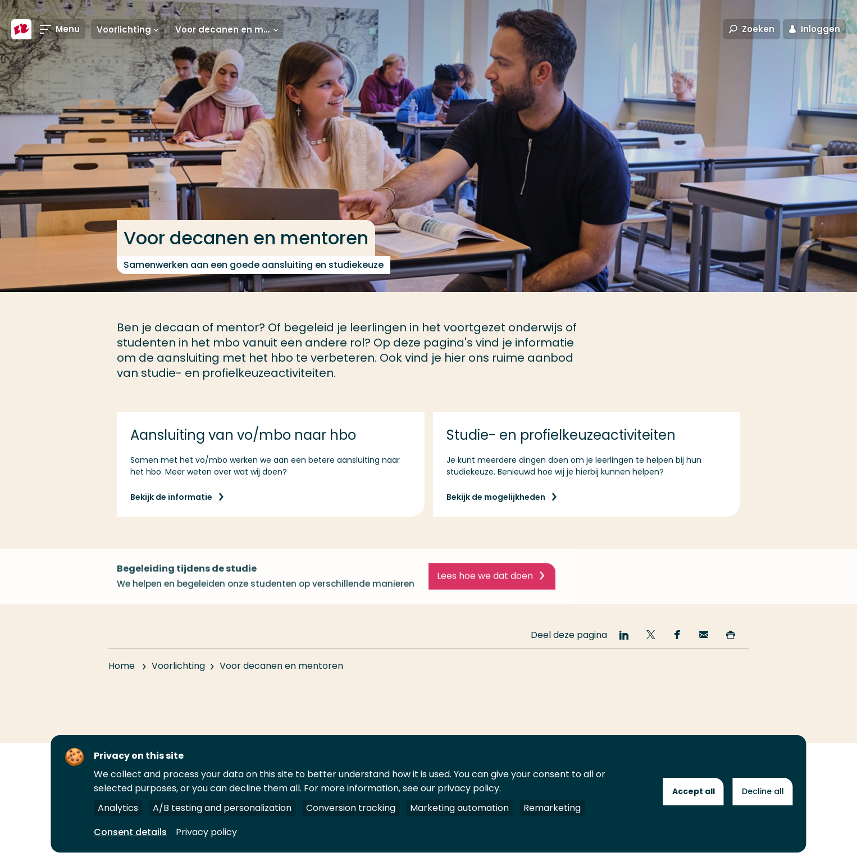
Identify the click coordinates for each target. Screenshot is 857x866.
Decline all (763, 791)
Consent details (130, 832)
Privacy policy (206, 832)
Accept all (693, 791)
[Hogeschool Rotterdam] (21, 29)
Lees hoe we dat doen (485, 583)
